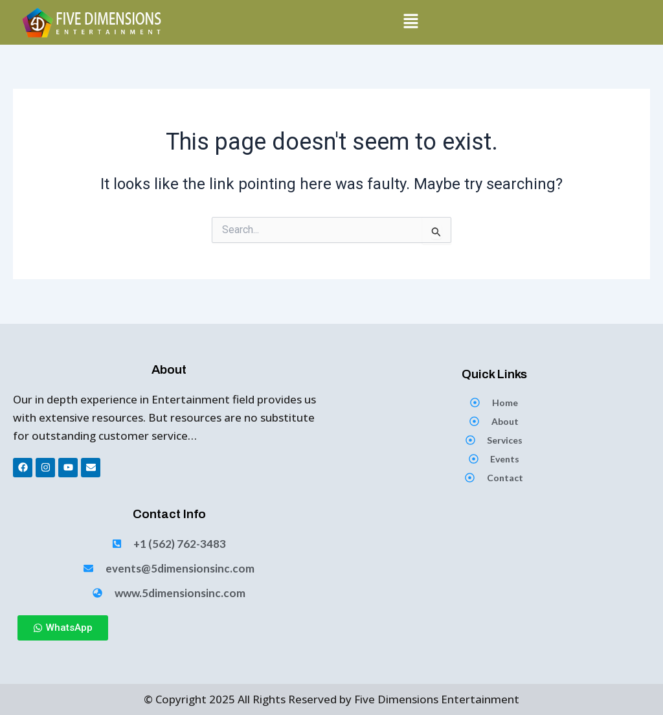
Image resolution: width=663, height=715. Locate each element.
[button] (411, 22)
